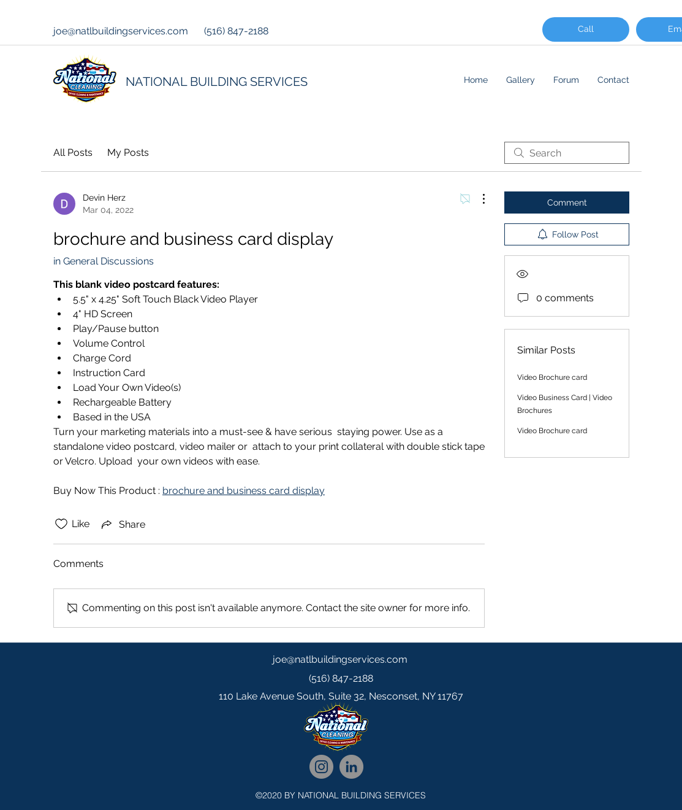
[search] (566, 153)
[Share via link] (122, 524)
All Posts (73, 152)
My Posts (128, 152)
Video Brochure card (552, 377)
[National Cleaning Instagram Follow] (321, 767)
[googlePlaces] (341, 721)
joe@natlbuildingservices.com (120, 31)
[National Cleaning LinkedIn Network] (351, 767)
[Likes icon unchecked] (61, 524)
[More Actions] (477, 198)
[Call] (585, 29)
